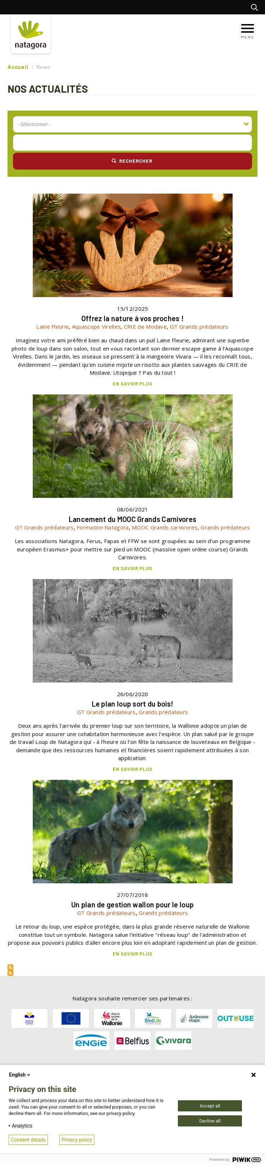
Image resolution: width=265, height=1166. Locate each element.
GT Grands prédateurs (199, 326)
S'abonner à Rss (10, 967)
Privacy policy (77, 1140)
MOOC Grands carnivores (165, 527)
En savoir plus (132, 384)
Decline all (209, 1121)
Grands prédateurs (225, 527)
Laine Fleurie (52, 326)
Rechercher (256, 7)
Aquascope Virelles (96, 326)
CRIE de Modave (145, 326)
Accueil (18, 67)
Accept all (209, 1106)
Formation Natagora (103, 527)
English (20, 1075)
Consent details (28, 1140)
